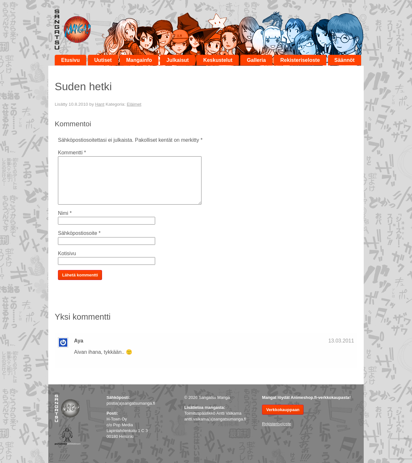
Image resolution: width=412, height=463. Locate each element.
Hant (99, 104)
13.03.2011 (341, 340)
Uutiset (103, 60)
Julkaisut (177, 60)
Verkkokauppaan (282, 409)
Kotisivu (67, 253)
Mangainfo (139, 60)
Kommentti (72, 152)
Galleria (256, 60)
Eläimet (134, 104)
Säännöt (344, 60)
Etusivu (70, 60)
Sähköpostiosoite (79, 233)
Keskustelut (217, 60)
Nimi (65, 213)
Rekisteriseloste (300, 60)
